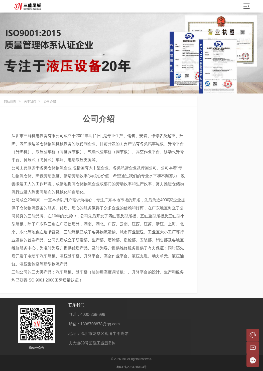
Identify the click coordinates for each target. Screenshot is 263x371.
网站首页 (10, 101)
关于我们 (30, 101)
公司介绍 (50, 101)
